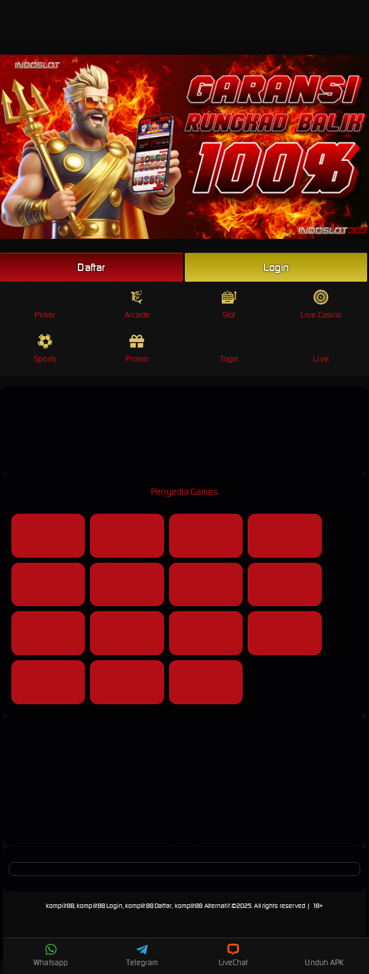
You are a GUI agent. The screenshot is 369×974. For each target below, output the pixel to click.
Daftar (91, 267)
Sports (45, 348)
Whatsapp (50, 955)
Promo (137, 348)
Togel (229, 348)
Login (276, 267)
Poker (45, 304)
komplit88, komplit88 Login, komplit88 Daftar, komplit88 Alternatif (138, 906)
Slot (229, 304)
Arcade (137, 304)
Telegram (142, 955)
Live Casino (320, 304)
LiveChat (233, 955)
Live (321, 348)
